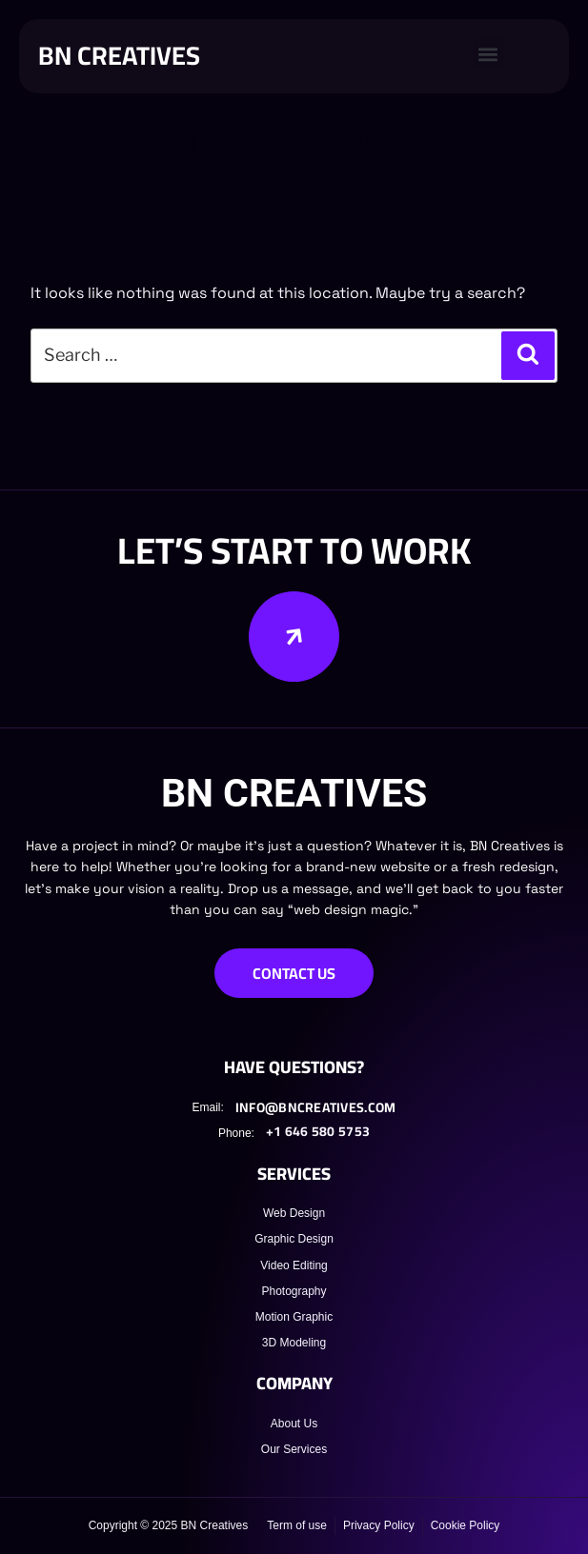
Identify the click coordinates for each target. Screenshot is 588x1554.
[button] (488, 54)
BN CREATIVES (119, 55)
